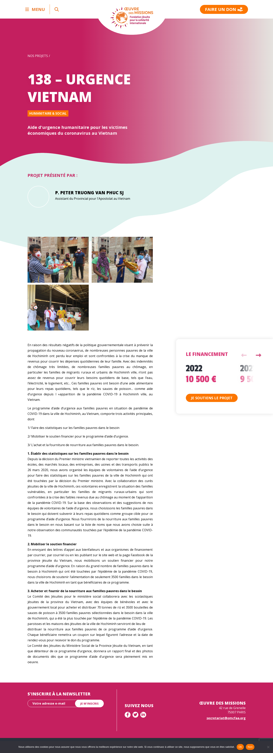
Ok (240, 746)
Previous (244, 355)
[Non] (268, 747)
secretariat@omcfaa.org (226, 718)
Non (250, 746)
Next (258, 355)
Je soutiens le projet (212, 398)
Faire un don (224, 9)
